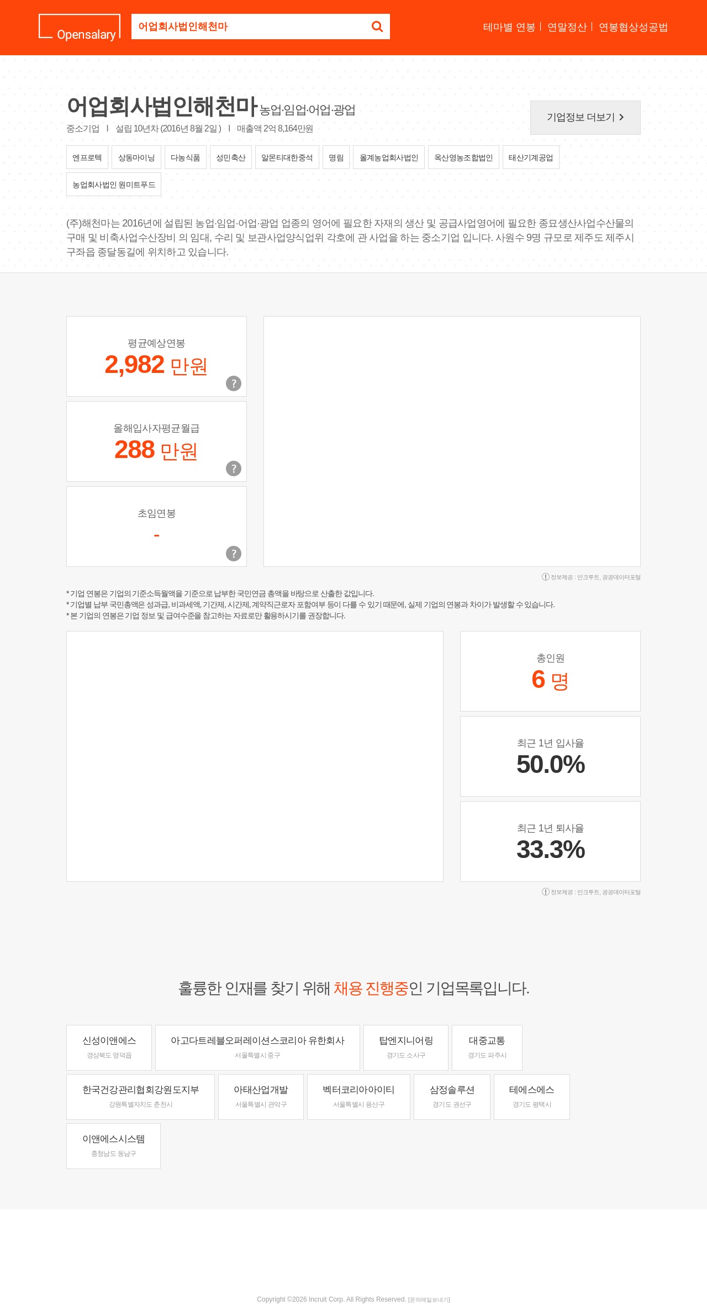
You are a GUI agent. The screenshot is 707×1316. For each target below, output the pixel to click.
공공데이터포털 (621, 577)
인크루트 (588, 577)
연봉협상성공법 (633, 27)
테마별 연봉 (509, 27)
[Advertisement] (353, 1245)
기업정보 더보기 (588, 117)
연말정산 (567, 27)
